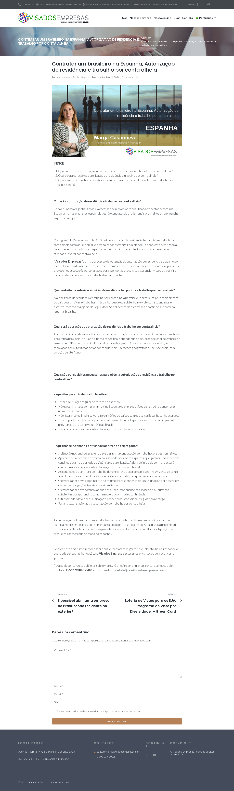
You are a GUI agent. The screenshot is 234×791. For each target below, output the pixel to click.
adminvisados (63, 77)
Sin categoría (82, 77)
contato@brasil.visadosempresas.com (118, 751)
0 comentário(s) (130, 77)
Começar (146, 37)
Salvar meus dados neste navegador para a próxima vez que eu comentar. (99, 711)
